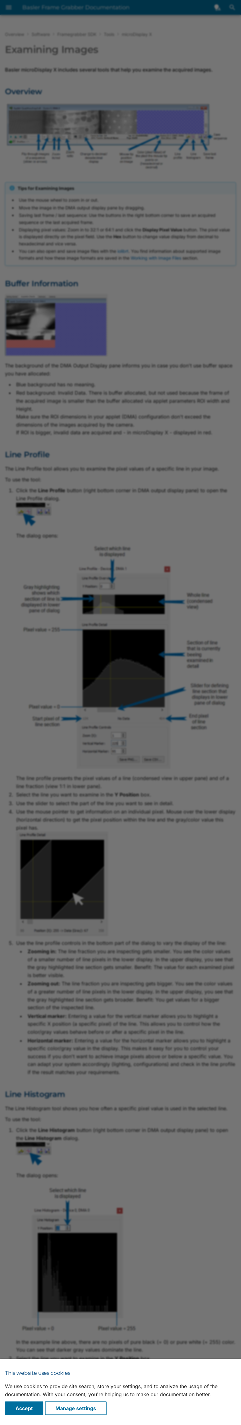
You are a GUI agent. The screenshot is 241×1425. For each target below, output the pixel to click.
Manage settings (75, 1408)
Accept (24, 1408)
